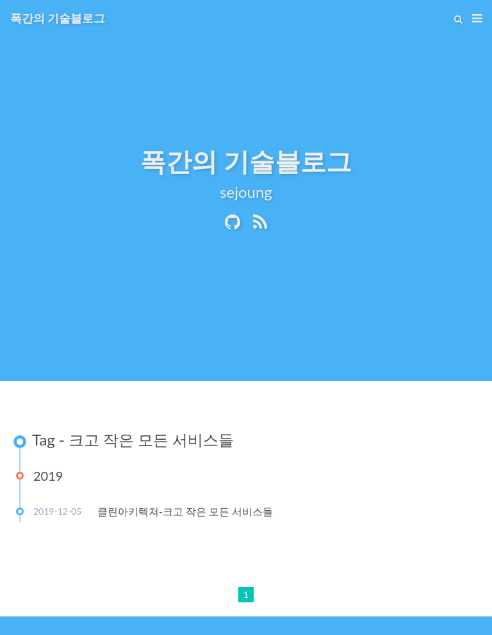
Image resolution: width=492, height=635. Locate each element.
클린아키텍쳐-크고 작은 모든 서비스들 (185, 511)
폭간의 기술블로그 (57, 18)
